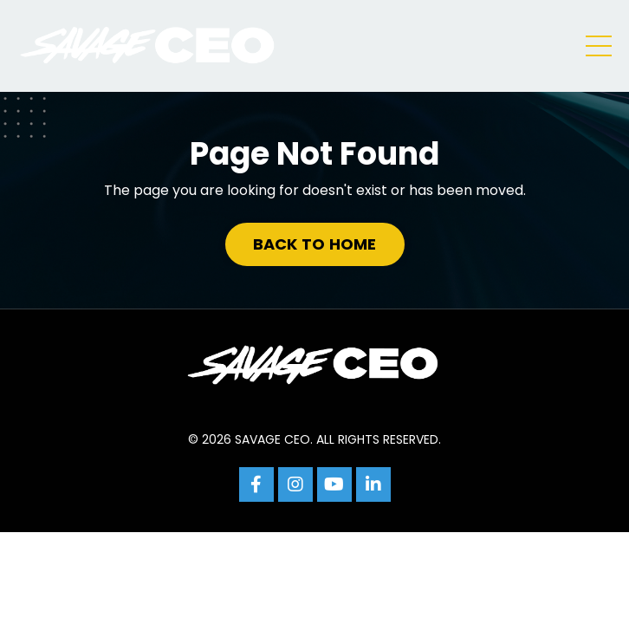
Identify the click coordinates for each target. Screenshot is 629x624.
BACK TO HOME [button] (315, 244)
